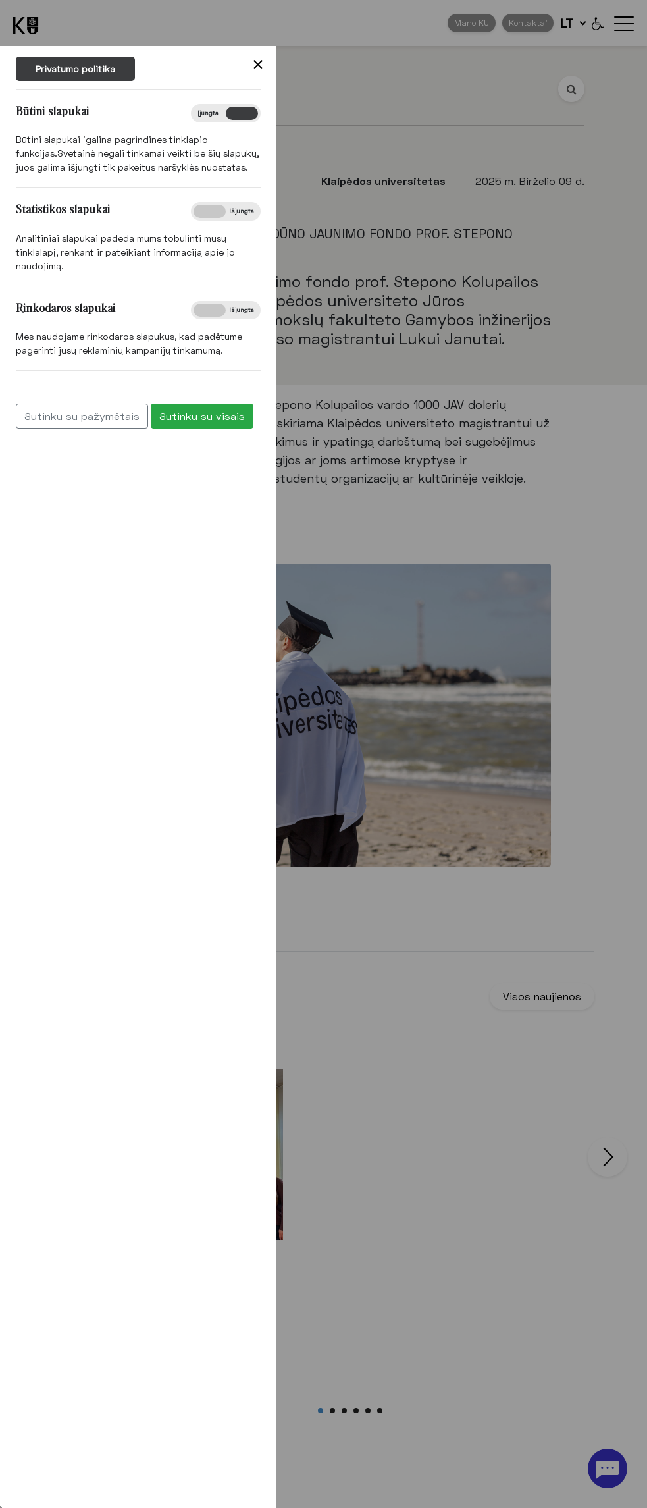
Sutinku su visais (185, 416)
